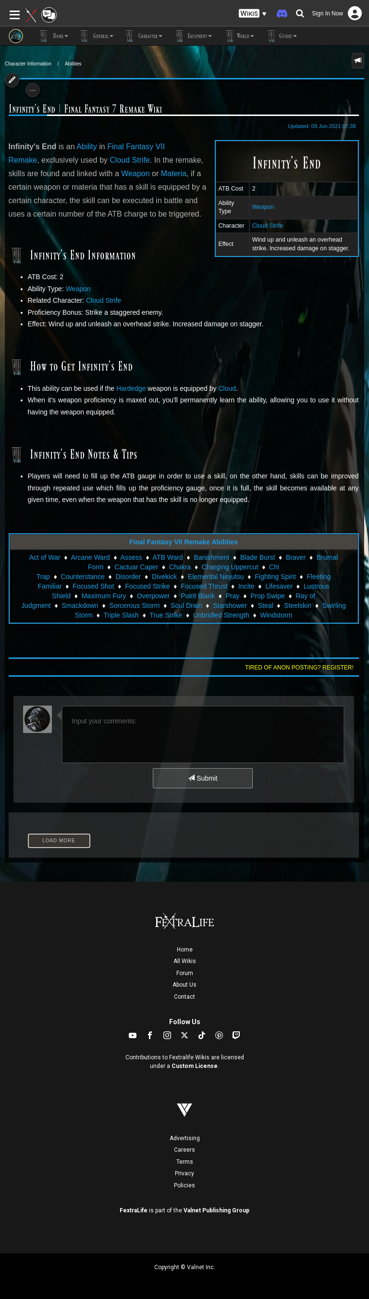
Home (185, 949)
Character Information (28, 63)
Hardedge (131, 388)
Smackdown (80, 605)
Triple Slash (120, 615)
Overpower (153, 596)
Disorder (128, 576)
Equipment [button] (192, 36)
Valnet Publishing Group (216, 1210)
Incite (246, 586)
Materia (173, 173)
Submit (202, 778)
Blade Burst (257, 557)
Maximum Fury (104, 596)
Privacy (184, 1173)
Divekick (164, 576)
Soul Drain (186, 605)
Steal (265, 605)
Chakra (180, 567)
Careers (184, 1149)
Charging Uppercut (230, 567)
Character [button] (142, 36)
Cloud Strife (267, 225)
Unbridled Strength (221, 615)
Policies (184, 1185)
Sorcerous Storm (134, 605)
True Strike (165, 615)
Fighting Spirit (275, 576)
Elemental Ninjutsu (216, 576)
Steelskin (297, 605)
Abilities (73, 63)
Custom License (195, 1066)
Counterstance (83, 576)
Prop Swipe (267, 596)
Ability (86, 146)
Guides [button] (280, 36)
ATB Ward (168, 557)
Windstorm (276, 615)
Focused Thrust (204, 586)
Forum (184, 973)
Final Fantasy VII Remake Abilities (183, 542)
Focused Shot (93, 586)
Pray (233, 596)
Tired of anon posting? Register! (299, 667)
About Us (184, 984)
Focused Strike (147, 586)
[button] (253, 13)
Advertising (185, 1138)
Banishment (211, 557)
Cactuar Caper (136, 567)
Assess (131, 557)
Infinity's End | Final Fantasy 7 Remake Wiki (85, 109)
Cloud (227, 388)
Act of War (45, 557)
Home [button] (52, 36)
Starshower (230, 605)
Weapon (263, 207)
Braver (296, 557)
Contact (184, 996)
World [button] (237, 36)
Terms (184, 1161)
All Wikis (184, 961)
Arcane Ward (90, 557)
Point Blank (198, 596)
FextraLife (134, 1210)
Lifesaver (279, 586)
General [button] (95, 36)
